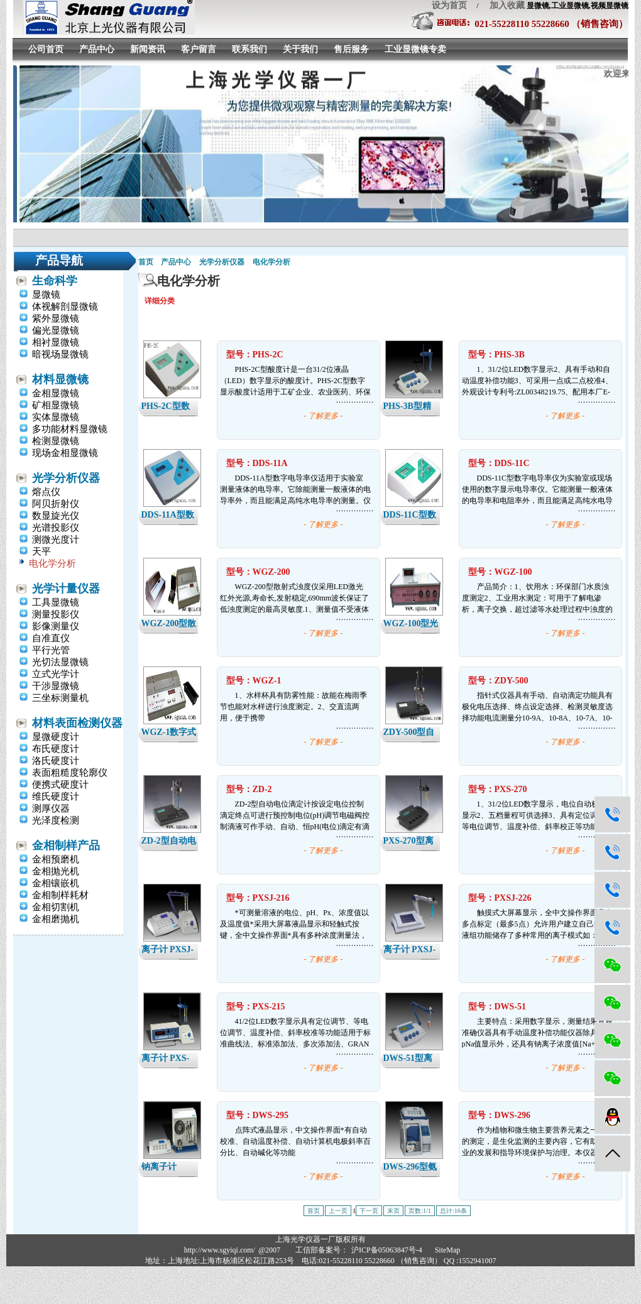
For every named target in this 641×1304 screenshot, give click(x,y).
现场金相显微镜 (65, 453)
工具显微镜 (55, 602)
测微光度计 (55, 540)
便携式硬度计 (60, 785)
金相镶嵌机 (55, 883)
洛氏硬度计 (55, 761)
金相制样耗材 (60, 895)
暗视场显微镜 (60, 354)
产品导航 (59, 260)
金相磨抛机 (55, 919)
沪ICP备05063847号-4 (386, 1250)
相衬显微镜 (55, 342)
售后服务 (351, 49)
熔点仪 (46, 492)
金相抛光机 (55, 871)
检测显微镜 (55, 441)
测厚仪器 (51, 808)
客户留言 (198, 49)
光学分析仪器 (66, 478)
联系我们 (249, 49)
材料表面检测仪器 (77, 723)
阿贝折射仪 (55, 504)
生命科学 (54, 280)
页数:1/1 (419, 1210)
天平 (41, 551)
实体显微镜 (55, 417)
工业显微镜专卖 (415, 49)
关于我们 (300, 49)
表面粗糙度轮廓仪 (69, 773)
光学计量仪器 (66, 588)
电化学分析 (52, 563)
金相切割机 (55, 907)
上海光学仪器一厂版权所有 (320, 1239)
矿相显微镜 (55, 405)
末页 (393, 1210)
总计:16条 (453, 1210)
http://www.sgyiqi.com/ (219, 1250)
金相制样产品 (66, 845)
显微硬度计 (55, 737)
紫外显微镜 (55, 318)
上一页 (338, 1210)
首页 (145, 262)
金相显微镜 (55, 393)
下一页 (368, 1210)
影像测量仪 (55, 626)
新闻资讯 (147, 49)
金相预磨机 (55, 859)
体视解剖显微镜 (65, 307)
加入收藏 (503, 5)
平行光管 (51, 650)
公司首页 (45, 49)
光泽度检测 (55, 820)
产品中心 (96, 49)
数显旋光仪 (55, 516)
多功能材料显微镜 (69, 429)
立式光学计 (55, 674)
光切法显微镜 (60, 662)
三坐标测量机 (60, 698)
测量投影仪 (55, 614)
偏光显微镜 (55, 330)
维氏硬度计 (55, 796)
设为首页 (449, 5)
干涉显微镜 (55, 686)
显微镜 (46, 295)
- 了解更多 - (323, 415)
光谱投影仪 (55, 528)
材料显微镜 (60, 379)
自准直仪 (51, 638)
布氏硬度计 (55, 749)
